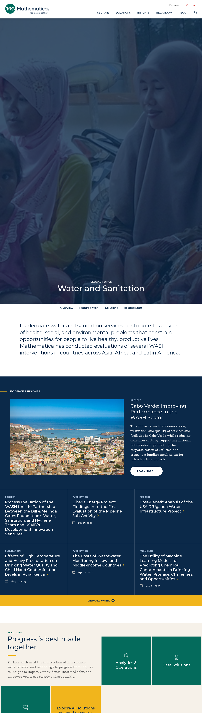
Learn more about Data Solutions (176, 661)
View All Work (101, 600)
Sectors (103, 12)
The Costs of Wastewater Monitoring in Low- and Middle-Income (98, 560)
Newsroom (164, 12)
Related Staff (133, 307)
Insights (143, 12)
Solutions (123, 12)
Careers (174, 5)
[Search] (195, 12)
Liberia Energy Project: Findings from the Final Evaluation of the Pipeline (97, 509)
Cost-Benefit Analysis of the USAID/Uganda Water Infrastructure (166, 507)
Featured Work (89, 307)
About (183, 12)
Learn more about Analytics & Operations (126, 661)
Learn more (146, 471)
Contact (191, 5)
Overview (66, 307)
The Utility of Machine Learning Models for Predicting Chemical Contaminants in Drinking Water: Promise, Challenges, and (166, 567)
